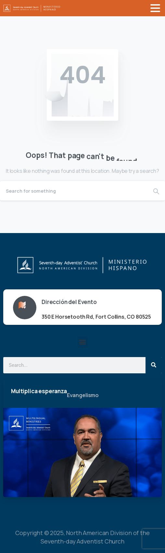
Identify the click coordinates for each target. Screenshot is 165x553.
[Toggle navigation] (155, 8)
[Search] (73, 190)
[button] (82, 342)
